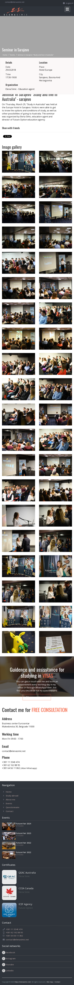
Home (9, 791)
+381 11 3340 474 (10, 762)
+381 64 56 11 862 (19, 768)
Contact (9, 811)
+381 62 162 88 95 (11, 765)
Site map (50, 982)
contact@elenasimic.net (14, 2)
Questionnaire (12, 807)
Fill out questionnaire (36, 697)
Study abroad (12, 795)
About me (10, 799)
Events (9, 803)
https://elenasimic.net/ (23, 982)
